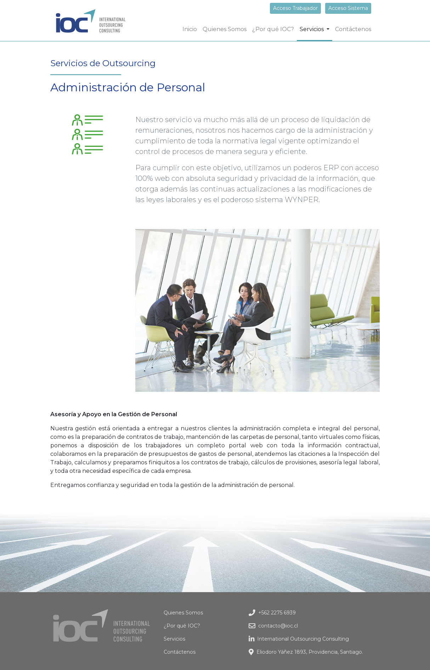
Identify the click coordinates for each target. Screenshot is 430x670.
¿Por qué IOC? (273, 29)
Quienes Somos (225, 29)
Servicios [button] (312, 29)
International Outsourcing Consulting (299, 639)
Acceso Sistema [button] (348, 8)
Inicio (191, 29)
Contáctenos (353, 29)
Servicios (174, 639)
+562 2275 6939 (272, 612)
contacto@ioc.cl (273, 626)
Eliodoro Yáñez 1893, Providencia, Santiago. (306, 652)
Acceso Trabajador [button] (295, 8)
